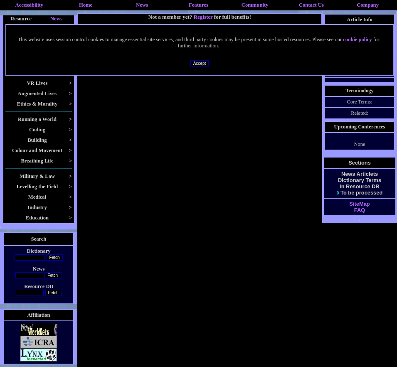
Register (203, 17)
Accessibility (29, 5)
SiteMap (359, 204)
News (142, 5)
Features (198, 5)
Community (255, 5)
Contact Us (311, 5)
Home (85, 5)
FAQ (359, 210)
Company (368, 5)
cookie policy (357, 39)
